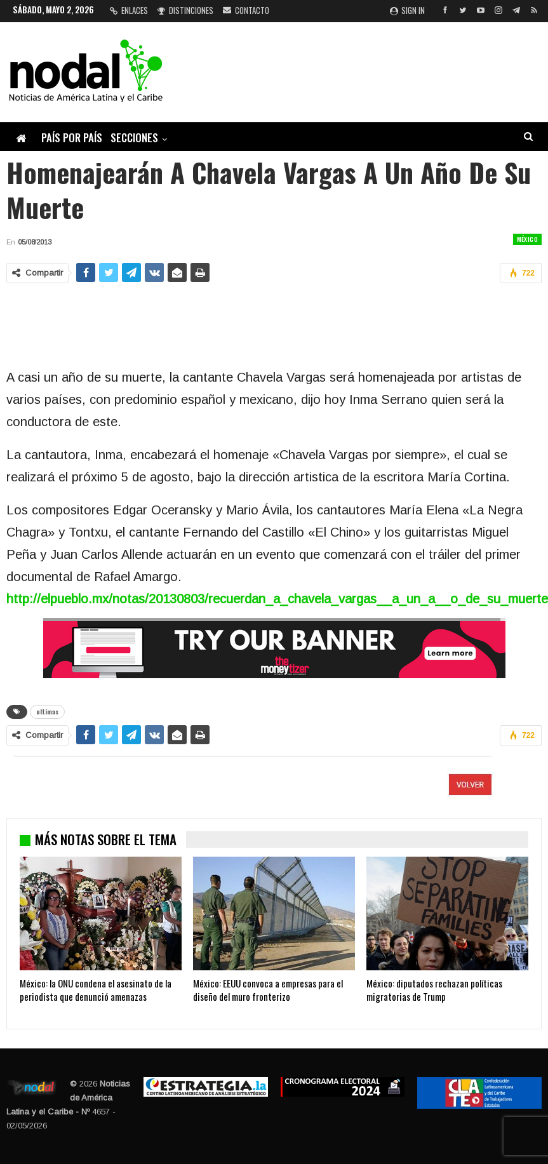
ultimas (47, 711)
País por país (71, 137)
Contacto (246, 10)
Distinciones (185, 10)
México (527, 239)
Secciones (134, 137)
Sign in (407, 10)
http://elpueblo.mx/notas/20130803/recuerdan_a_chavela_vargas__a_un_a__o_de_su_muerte (277, 599)
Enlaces (129, 10)
